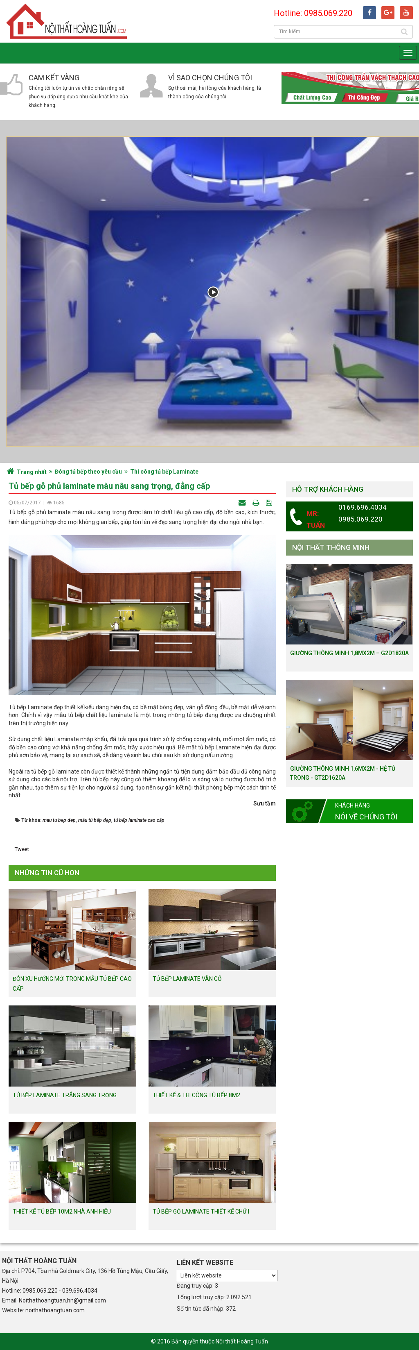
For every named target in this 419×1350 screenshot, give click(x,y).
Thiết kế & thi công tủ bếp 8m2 (196, 1095)
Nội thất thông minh (330, 547)
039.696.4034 (79, 1290)
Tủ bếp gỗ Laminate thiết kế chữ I (201, 1211)
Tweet (22, 849)
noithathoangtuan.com (55, 1310)
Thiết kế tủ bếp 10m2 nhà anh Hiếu (62, 1211)
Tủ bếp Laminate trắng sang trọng (65, 1095)
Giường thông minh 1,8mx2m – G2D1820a (349, 653)
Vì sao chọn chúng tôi (210, 77)
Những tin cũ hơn (47, 873)
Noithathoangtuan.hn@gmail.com (62, 1300)
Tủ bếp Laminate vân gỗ (187, 979)
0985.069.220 (40, 1290)
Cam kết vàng (54, 77)
